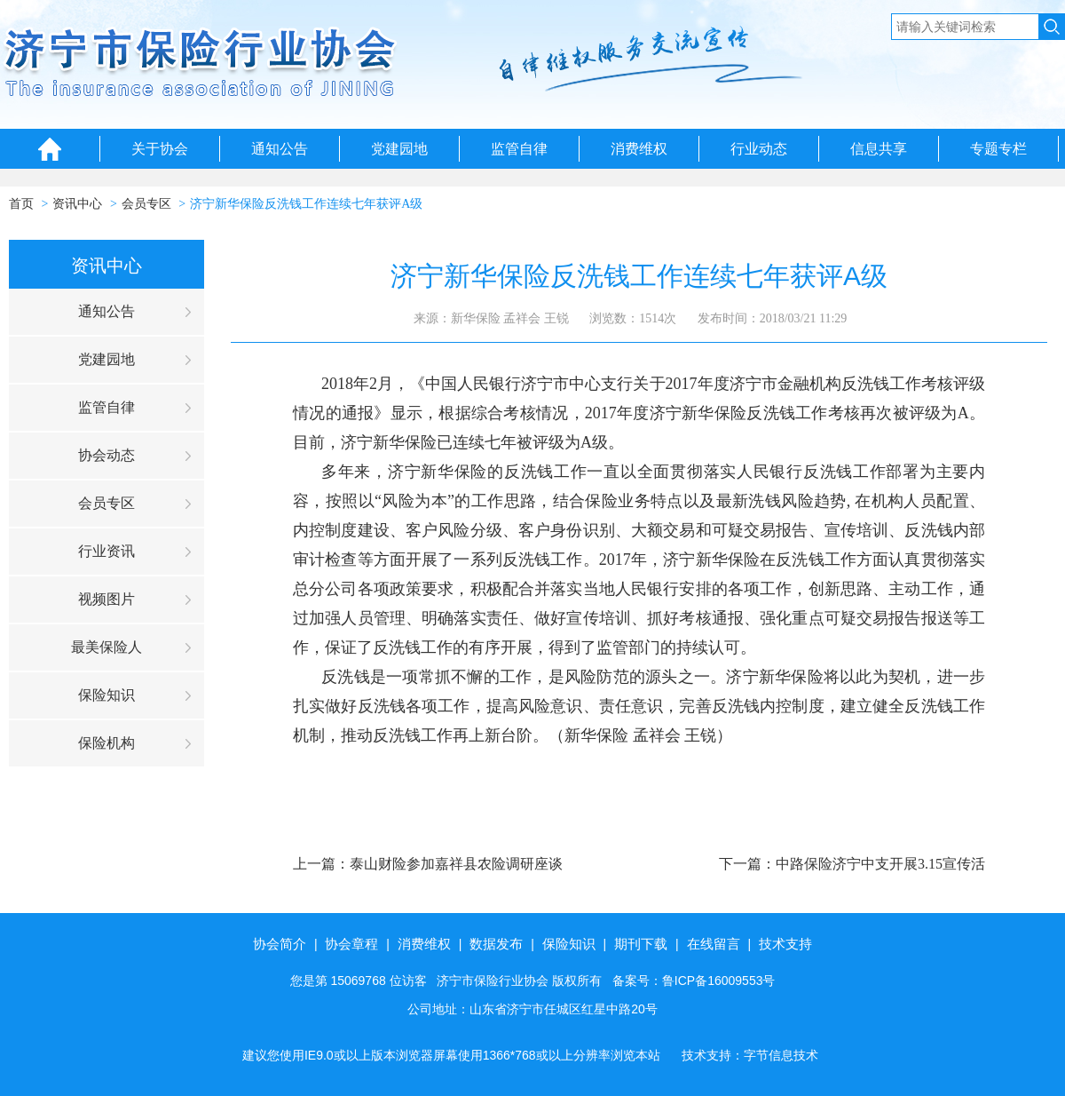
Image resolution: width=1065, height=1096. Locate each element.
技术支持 (785, 943)
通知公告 (279, 148)
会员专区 (146, 203)
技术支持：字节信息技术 (750, 1055)
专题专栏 (998, 148)
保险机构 (106, 743)
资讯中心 (77, 203)
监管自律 (519, 148)
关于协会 (159, 148)
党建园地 (399, 148)
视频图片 (106, 599)
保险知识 (106, 695)
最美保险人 (106, 647)
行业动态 (758, 148)
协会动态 (106, 455)
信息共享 (878, 148)
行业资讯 (106, 551)
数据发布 (496, 943)
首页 (21, 203)
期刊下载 (640, 943)
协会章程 (351, 943)
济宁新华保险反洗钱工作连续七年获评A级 (306, 203)
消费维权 (639, 148)
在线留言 (713, 943)
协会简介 (279, 943)
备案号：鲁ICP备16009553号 (694, 980)
